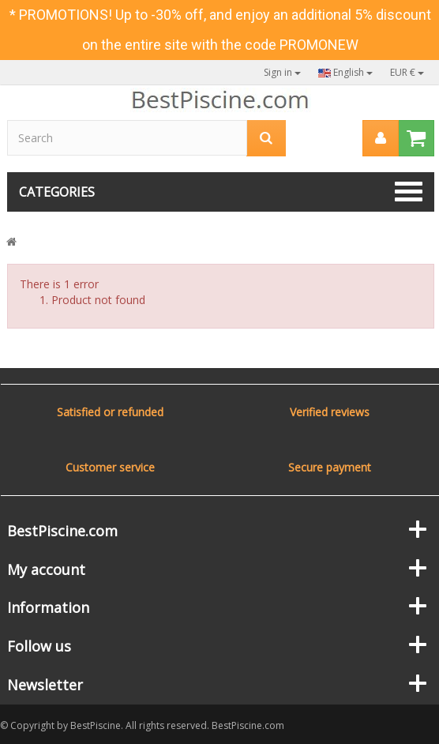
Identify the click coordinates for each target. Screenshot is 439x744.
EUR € (407, 72)
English (345, 72)
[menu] (380, 138)
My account (46, 569)
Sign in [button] (282, 72)
